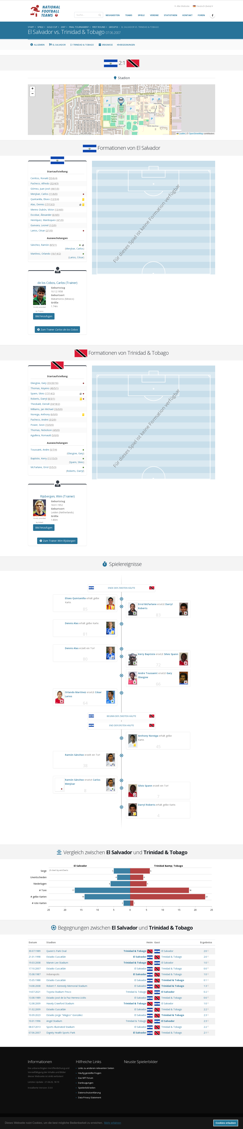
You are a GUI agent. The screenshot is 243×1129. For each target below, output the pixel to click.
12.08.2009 (34, 1003)
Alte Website (182, 6)
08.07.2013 (34, 1026)
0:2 (205, 991)
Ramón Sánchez (74, 754)
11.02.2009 (34, 1009)
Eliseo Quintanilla (75, 598)
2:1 (205, 1032)
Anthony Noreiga (148, 735)
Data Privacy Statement (89, 1097)
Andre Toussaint (148, 673)
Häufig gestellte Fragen (89, 1073)
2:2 (205, 1009)
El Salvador (57, 44)
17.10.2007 (34, 968)
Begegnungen (126, 44)
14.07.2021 (34, 991)
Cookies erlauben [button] (226, 1123)
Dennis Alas (71, 623)
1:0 (205, 962)
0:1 (205, 980)
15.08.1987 (34, 974)
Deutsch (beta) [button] (203, 6)
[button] (121, 102)
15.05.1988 (34, 980)
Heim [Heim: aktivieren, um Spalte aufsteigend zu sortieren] (149, 942)
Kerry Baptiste (146, 654)
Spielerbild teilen (86, 1087)
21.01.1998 (34, 956)
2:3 (205, 1015)
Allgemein (37, 44)
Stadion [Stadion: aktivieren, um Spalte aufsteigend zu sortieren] (51, 942)
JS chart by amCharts (58, 870)
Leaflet (181, 133)
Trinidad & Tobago (82, 44)
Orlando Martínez (75, 692)
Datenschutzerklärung (89, 1092)
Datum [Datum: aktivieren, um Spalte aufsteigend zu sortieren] (33, 942)
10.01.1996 (34, 1021)
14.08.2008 (34, 985)
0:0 (205, 968)
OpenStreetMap (196, 133)
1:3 (205, 985)
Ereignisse (105, 44)
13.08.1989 (34, 997)
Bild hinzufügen (43, 316)
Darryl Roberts (146, 804)
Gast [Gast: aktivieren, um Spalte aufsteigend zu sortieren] (157, 942)
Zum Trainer (57, 329)
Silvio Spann (171, 654)
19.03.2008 (34, 962)
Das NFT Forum (85, 1078)
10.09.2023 (34, 1015)
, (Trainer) (57, 283)
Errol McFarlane (147, 604)
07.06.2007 (34, 1032)
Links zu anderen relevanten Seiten (96, 1068)
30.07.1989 (34, 951)
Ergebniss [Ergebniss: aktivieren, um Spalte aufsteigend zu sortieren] (206, 942)
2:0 (205, 951)
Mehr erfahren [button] (112, 1122)
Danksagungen (85, 1082)
